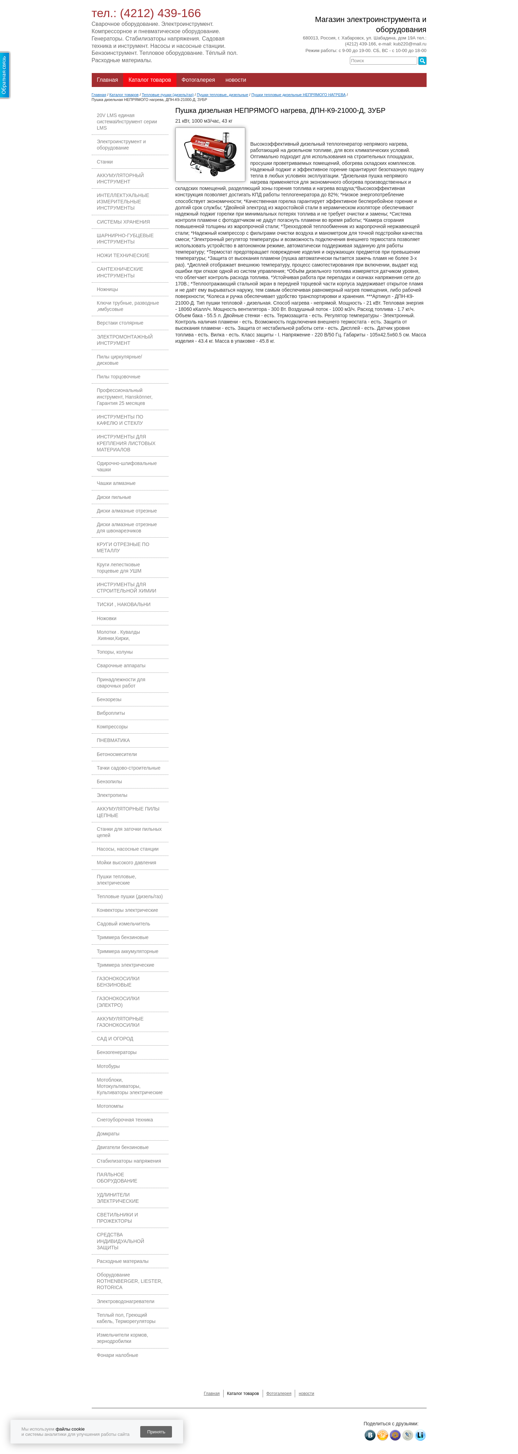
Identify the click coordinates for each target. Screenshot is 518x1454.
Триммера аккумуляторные (128, 951)
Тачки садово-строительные (128, 768)
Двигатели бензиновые (123, 1147)
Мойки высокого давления (126, 862)
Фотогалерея (198, 80)
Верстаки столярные (120, 323)
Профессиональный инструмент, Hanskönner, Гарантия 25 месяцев (125, 396)
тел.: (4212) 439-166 (146, 13)
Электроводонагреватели (126, 1301)
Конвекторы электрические (127, 910)
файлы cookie (69, 1429)
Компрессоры (112, 726)
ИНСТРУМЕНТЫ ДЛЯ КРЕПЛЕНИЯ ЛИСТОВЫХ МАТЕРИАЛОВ (126, 443)
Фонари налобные (117, 1355)
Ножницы (107, 289)
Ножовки (107, 618)
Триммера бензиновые (123, 937)
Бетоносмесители (117, 754)
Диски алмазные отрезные (127, 511)
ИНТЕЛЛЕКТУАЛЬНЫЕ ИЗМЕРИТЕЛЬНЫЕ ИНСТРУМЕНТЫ (123, 201)
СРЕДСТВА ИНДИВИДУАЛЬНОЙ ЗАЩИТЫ (120, 1241)
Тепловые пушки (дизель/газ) (130, 896)
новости (235, 80)
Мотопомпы (110, 1106)
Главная (107, 80)
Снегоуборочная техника (125, 1119)
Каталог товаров (149, 80)
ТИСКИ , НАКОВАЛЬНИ (124, 604)
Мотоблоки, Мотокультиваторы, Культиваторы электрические (130, 1086)
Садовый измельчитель (123, 923)
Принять (156, 1431)
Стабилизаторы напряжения (129, 1161)
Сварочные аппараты (121, 665)
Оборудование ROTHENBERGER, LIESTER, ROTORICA (130, 1281)
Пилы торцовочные (119, 376)
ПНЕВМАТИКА (113, 740)
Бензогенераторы (117, 1052)
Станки (105, 162)
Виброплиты (111, 713)
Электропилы (112, 795)
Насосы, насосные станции (128, 849)
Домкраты (108, 1133)
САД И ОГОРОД (115, 1038)
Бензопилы (109, 781)
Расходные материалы (123, 1261)
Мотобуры (108, 1066)
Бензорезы (109, 699)
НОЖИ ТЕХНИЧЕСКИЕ (123, 255)
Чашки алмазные (116, 483)
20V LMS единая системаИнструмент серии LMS (127, 121)
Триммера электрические (126, 965)
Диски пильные (114, 497)
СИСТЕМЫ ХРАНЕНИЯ (123, 222)
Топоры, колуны (115, 652)
